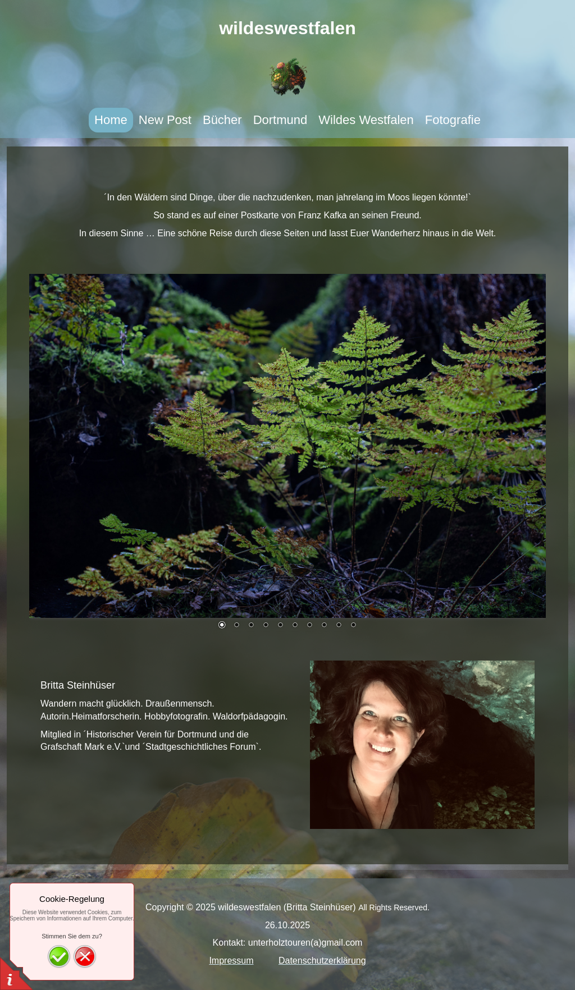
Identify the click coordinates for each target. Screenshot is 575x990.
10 (353, 626)
